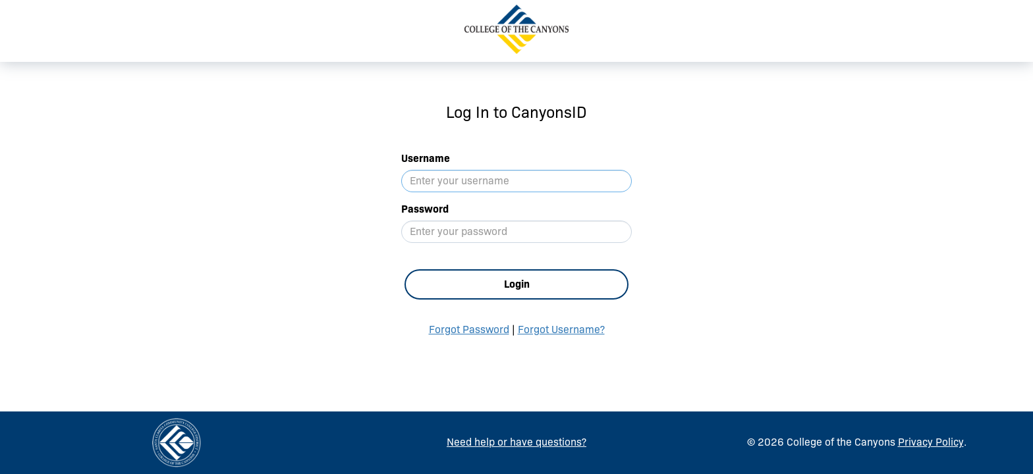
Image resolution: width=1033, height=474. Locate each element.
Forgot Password (469, 329)
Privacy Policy (931, 442)
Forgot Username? (561, 329)
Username (425, 158)
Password (425, 209)
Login (517, 284)
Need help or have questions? (516, 442)
